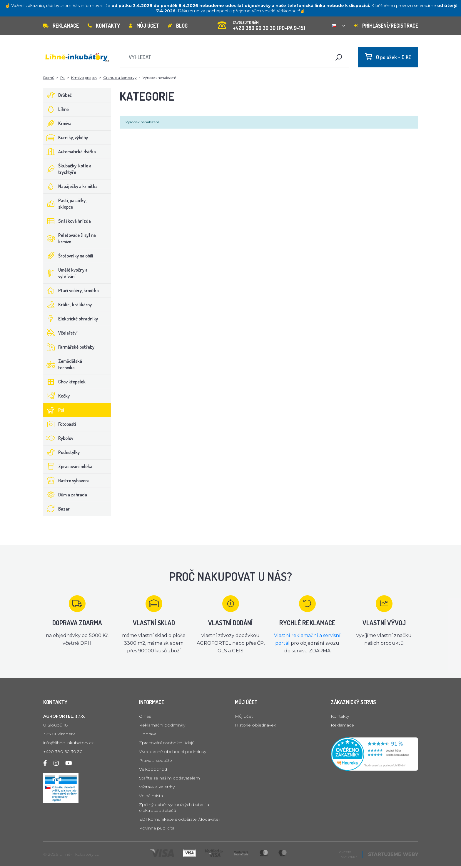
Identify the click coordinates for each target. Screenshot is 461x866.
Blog (178, 25)
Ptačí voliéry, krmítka (71, 290)
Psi (62, 77)
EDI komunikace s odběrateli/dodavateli (179, 819)
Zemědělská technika (63, 364)
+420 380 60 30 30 (63, 751)
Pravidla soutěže (155, 760)
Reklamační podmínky (162, 725)
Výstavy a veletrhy (157, 786)
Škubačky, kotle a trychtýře (67, 169)
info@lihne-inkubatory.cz (68, 742)
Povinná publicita (156, 828)
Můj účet (144, 25)
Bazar (57, 509)
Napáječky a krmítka (71, 186)
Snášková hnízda (67, 221)
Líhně (56, 109)
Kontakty (104, 25)
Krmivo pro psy (84, 77)
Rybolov (58, 438)
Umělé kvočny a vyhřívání (66, 273)
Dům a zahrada (65, 494)
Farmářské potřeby (69, 347)
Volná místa (151, 795)
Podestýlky (62, 452)
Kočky (57, 396)
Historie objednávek (255, 725)
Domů (48, 77)
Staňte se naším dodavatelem (169, 778)
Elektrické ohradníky (71, 318)
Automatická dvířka (70, 151)
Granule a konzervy (120, 77)
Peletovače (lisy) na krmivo (70, 238)
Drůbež (58, 95)
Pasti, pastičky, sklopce (65, 203)
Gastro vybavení (66, 480)
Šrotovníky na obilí (68, 255)
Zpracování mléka (68, 466)
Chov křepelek (65, 381)
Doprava (147, 734)
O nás (145, 716)
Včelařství (61, 333)
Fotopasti (60, 424)
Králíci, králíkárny (68, 304)
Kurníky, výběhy (66, 137)
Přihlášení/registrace (386, 25)
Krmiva (57, 123)
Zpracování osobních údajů (167, 742)
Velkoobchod (153, 769)
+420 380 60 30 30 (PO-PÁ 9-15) (261, 23)
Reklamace (61, 25)
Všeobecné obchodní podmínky (172, 751)
